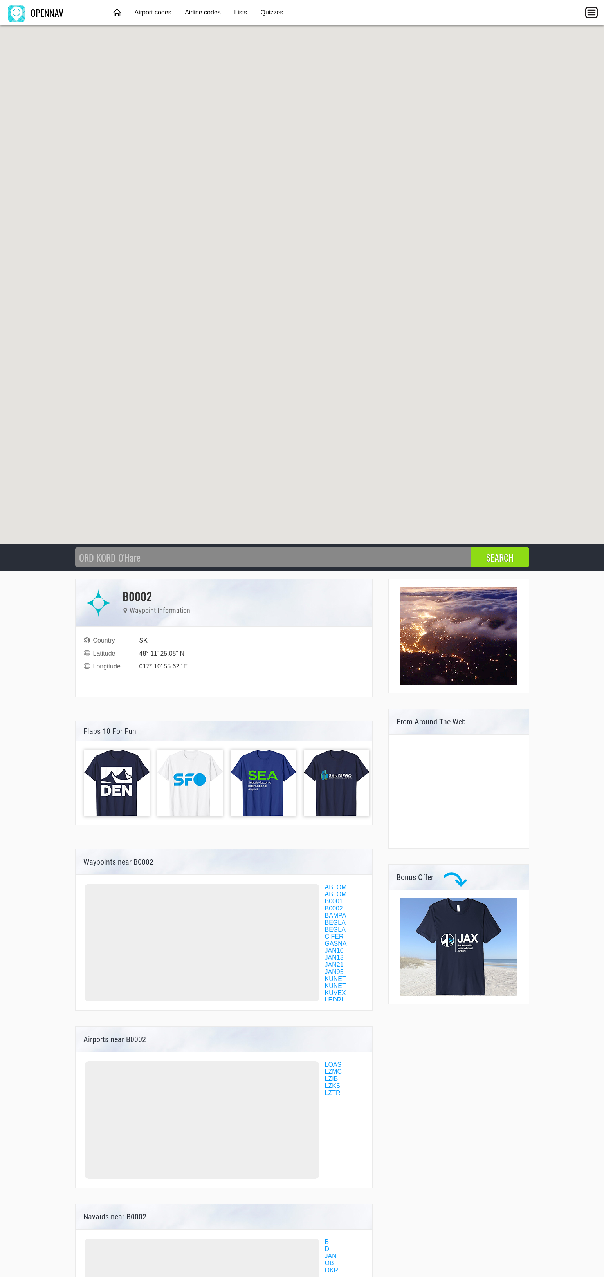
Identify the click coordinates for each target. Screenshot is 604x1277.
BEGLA (335, 922)
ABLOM (336, 887)
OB (329, 1263)
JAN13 (334, 957)
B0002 (334, 908)
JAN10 (334, 950)
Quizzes (272, 12)
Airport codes (152, 12)
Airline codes (203, 12)
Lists (240, 12)
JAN (331, 1256)
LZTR (333, 1092)
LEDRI (334, 1000)
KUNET (335, 978)
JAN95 (334, 971)
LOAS (333, 1064)
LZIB (331, 1078)
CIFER (334, 936)
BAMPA (335, 915)
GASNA (336, 943)
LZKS (333, 1085)
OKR (332, 1270)
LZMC (333, 1071)
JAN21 (334, 964)
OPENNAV (35, 12)
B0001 (334, 901)
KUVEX (335, 993)
